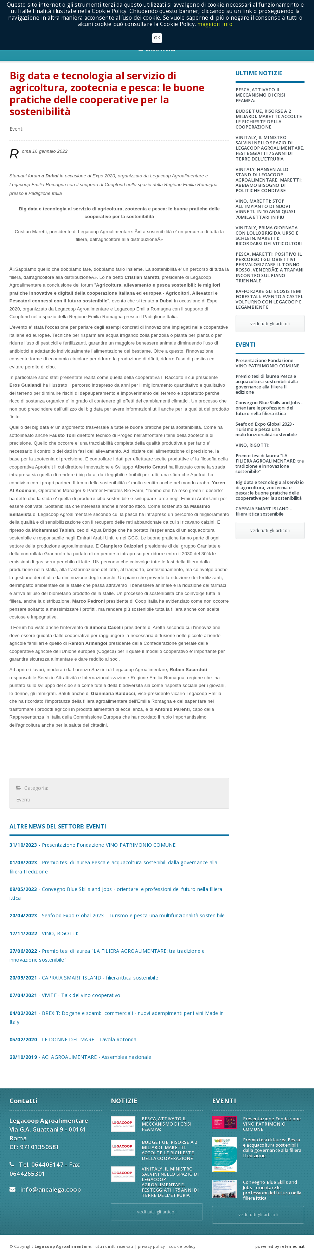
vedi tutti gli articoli (270, 324)
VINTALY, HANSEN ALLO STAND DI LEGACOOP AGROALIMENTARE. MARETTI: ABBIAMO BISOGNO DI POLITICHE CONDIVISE (269, 180)
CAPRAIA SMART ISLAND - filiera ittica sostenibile (264, 511)
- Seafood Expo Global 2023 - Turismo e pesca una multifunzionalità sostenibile (117, 915)
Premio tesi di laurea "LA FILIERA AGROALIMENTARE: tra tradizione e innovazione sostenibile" (270, 463)
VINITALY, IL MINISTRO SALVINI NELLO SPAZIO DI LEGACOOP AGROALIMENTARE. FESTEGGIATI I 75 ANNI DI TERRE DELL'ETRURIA (270, 148)
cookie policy (182, 1246)
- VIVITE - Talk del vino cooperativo (65, 995)
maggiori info (214, 24)
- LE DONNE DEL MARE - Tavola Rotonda (73, 1039)
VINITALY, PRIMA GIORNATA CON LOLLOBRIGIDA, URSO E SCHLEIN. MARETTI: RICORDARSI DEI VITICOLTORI (269, 236)
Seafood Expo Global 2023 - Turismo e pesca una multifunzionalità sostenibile (266, 429)
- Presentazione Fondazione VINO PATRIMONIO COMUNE (92, 844)
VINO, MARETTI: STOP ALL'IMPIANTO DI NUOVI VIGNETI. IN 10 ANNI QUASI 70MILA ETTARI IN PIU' (265, 209)
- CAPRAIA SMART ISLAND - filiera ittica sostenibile (83, 977)
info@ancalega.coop (50, 1189)
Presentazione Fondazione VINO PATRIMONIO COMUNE (268, 363)
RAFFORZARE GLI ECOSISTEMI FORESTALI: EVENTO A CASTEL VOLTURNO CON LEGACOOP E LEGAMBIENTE (269, 299)
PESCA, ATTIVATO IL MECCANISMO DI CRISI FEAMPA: (261, 95)
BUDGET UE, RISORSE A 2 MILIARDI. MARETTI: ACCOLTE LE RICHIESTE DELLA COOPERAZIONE (269, 119)
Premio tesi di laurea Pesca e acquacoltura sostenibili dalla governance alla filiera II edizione (267, 384)
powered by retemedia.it (280, 1246)
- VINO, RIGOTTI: (43, 933)
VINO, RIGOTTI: (253, 445)
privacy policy (151, 1246)
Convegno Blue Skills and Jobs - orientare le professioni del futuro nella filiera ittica (269, 408)
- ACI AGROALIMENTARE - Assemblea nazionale (80, 1057)
